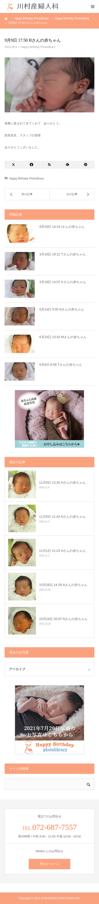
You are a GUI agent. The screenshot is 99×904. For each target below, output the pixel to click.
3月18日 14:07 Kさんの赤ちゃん (62, 282)
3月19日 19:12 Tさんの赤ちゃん (62, 254)
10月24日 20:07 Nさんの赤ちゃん (63, 619)
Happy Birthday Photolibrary (38, 47)
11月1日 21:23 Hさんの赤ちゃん (62, 551)
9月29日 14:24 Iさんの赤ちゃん (62, 226)
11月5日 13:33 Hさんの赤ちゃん (62, 482)
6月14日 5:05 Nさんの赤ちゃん (61, 309)
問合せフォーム (49, 864)
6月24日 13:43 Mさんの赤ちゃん (63, 337)
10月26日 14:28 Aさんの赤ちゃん (63, 585)
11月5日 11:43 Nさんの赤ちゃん (62, 516)
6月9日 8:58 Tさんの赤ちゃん (60, 364)
